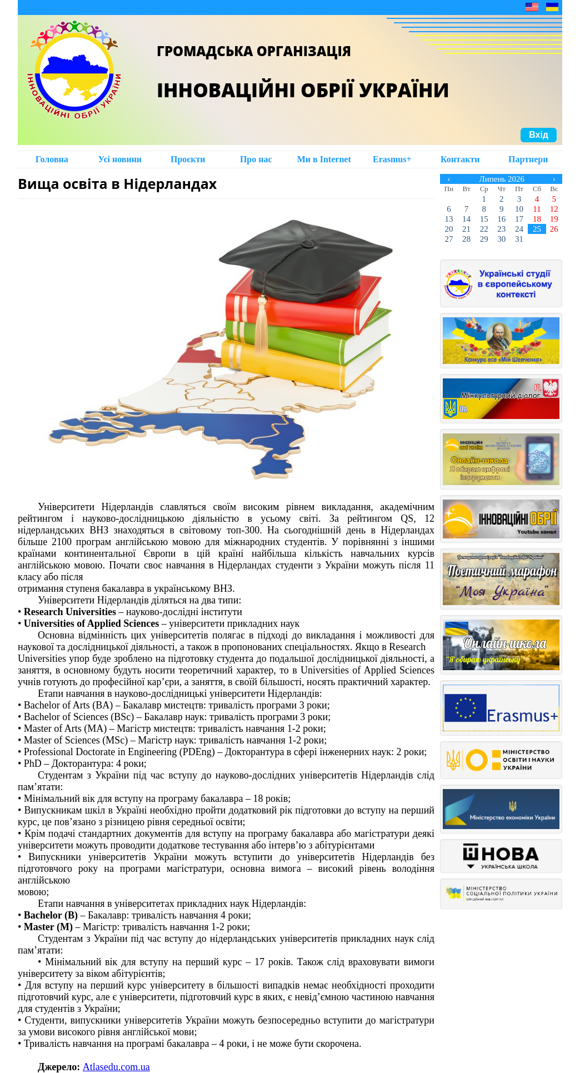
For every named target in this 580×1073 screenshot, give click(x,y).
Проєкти (188, 159)
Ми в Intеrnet (324, 159)
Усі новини (120, 159)
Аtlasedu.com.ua (116, 1066)
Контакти (460, 159)
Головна (52, 159)
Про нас (256, 159)
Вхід (538, 134)
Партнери (528, 159)
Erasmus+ (392, 159)
